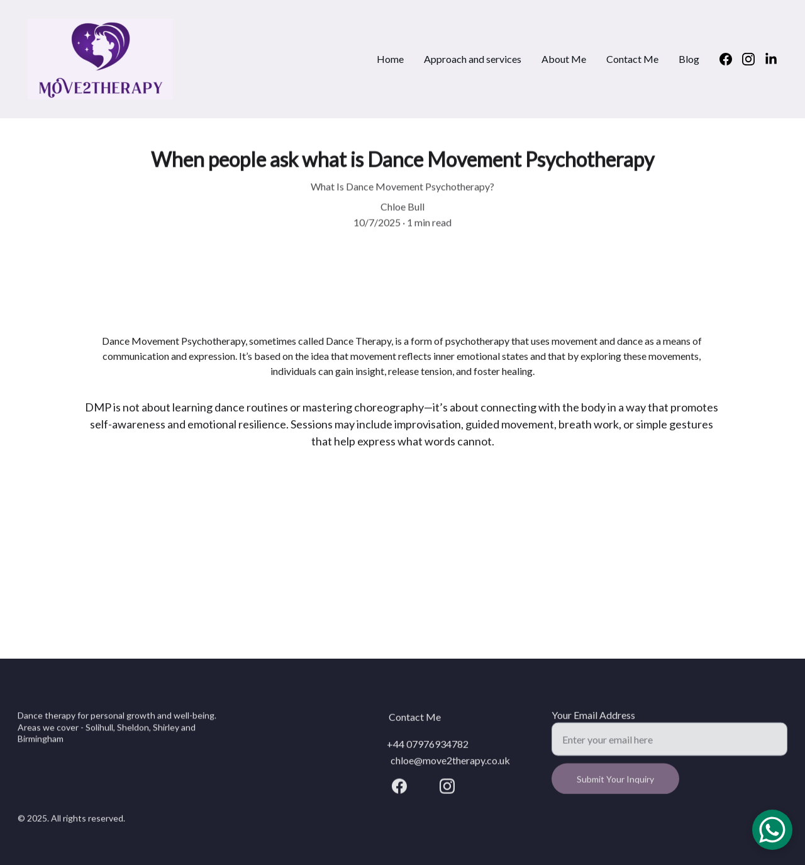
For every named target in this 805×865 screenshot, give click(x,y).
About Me (563, 59)
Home (390, 59)
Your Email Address (593, 720)
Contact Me (632, 59)
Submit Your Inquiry (615, 784)
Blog (689, 59)
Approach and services (472, 59)
